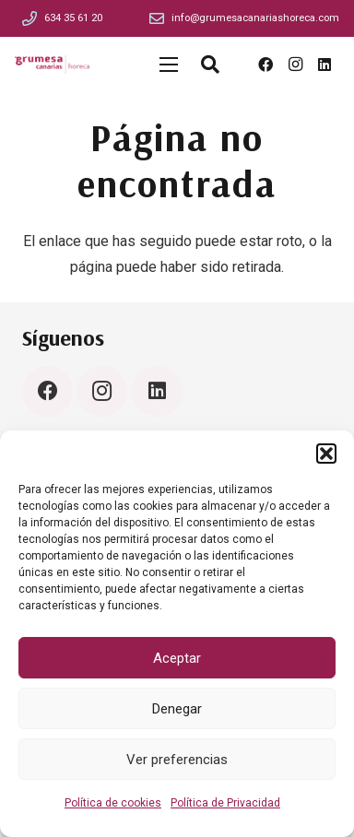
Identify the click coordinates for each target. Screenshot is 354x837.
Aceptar (177, 658)
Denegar (177, 709)
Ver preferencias (177, 759)
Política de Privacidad (225, 802)
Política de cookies (113, 802)
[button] (326, 453)
